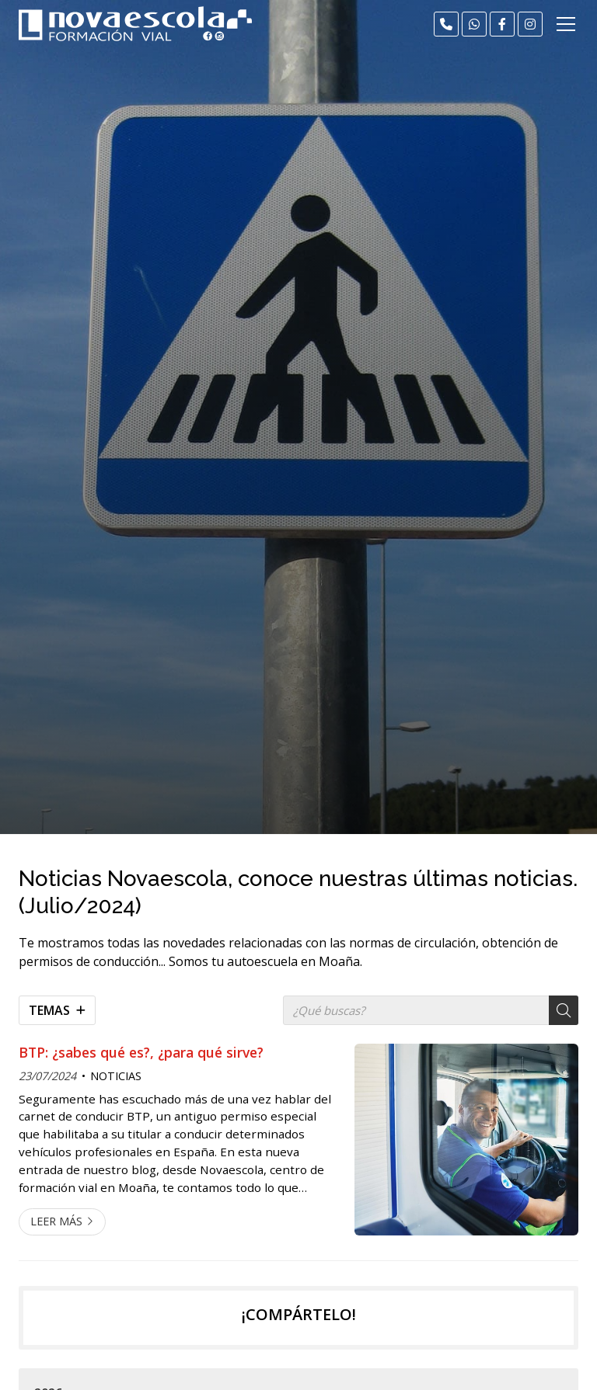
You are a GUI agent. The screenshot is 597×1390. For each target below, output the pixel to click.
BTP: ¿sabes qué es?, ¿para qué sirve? (141, 1052)
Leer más (56, 1221)
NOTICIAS (115, 1076)
